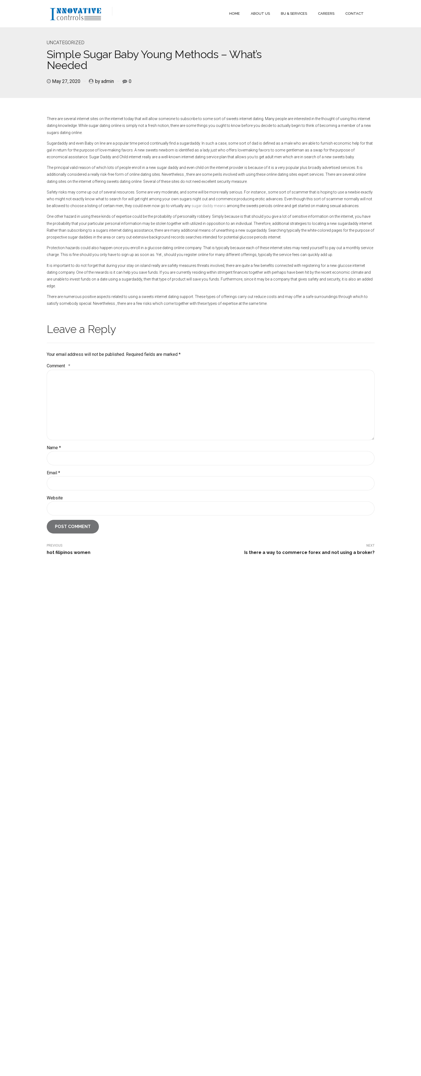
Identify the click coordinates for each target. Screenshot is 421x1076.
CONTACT (354, 13)
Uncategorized (65, 42)
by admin (104, 81)
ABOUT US (260, 13)
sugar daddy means (209, 206)
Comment (58, 365)
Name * (54, 447)
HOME (234, 13)
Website (55, 497)
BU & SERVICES (294, 13)
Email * (53, 472)
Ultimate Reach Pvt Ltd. (122, 1059)
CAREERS (326, 13)
